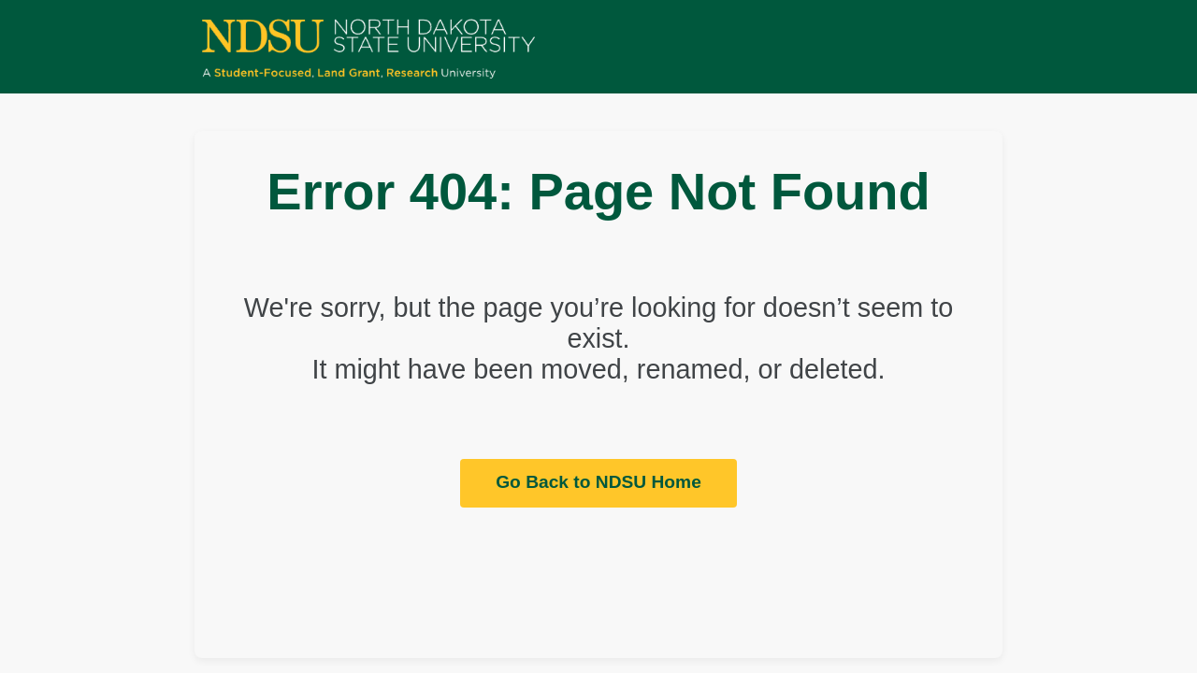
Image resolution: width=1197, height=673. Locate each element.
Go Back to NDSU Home (598, 482)
